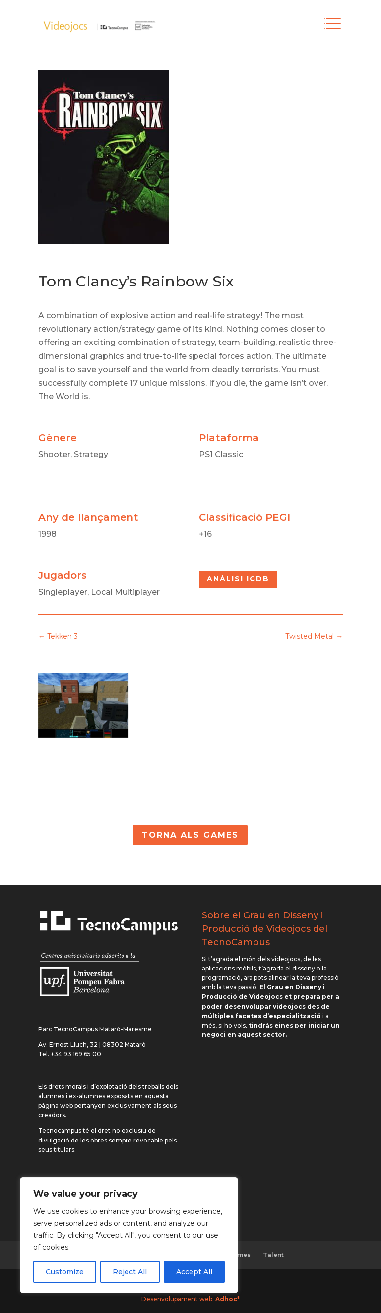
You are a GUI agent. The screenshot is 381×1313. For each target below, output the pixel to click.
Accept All (194, 1271)
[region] (129, 1235)
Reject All (130, 1271)
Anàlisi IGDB (238, 578)
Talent (273, 1254)
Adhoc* (227, 1299)
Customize (65, 1271)
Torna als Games (190, 835)
